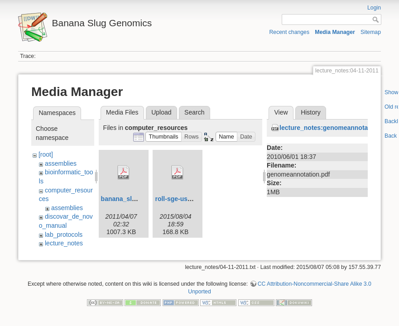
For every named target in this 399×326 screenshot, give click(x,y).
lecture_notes (64, 243)
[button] (163, 137)
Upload (161, 112)
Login (374, 8)
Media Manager (335, 32)
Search (194, 112)
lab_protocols (63, 234)
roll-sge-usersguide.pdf (190, 198)
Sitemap (371, 32)
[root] (45, 154)
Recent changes (289, 32)
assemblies (61, 163)
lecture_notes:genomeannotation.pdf (335, 127)
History (311, 112)
